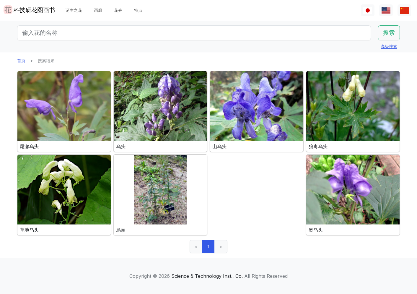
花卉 (118, 10)
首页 (21, 60)
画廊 (98, 10)
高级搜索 (389, 46)
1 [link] (208, 247)
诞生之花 (74, 10)
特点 (138, 10)
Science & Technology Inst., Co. (207, 276)
